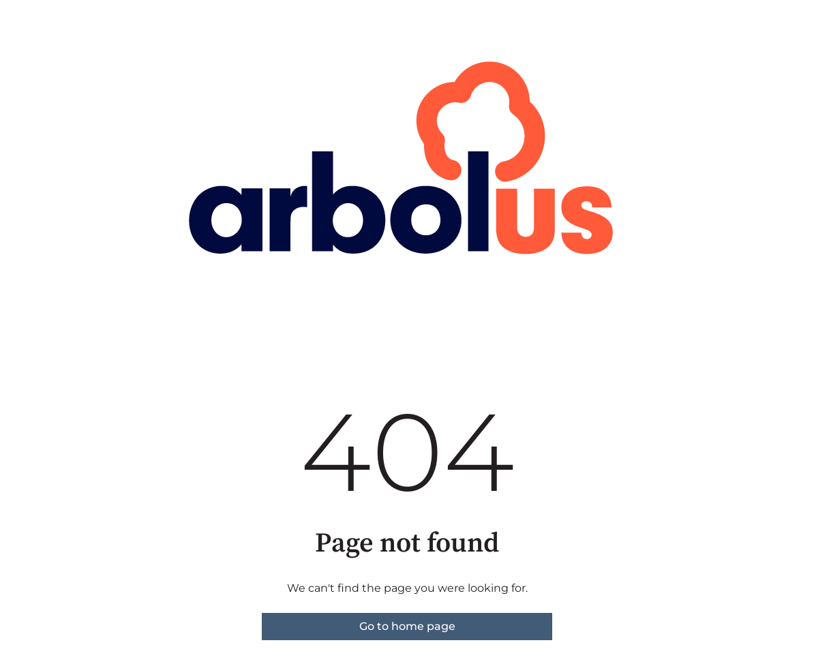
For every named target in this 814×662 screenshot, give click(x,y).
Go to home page (407, 626)
